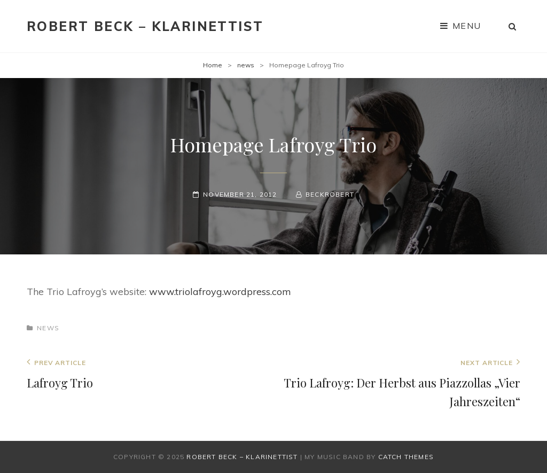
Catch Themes (406, 457)
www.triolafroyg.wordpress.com (220, 291)
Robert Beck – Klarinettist (145, 26)
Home (212, 65)
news (245, 65)
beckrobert (330, 194)
